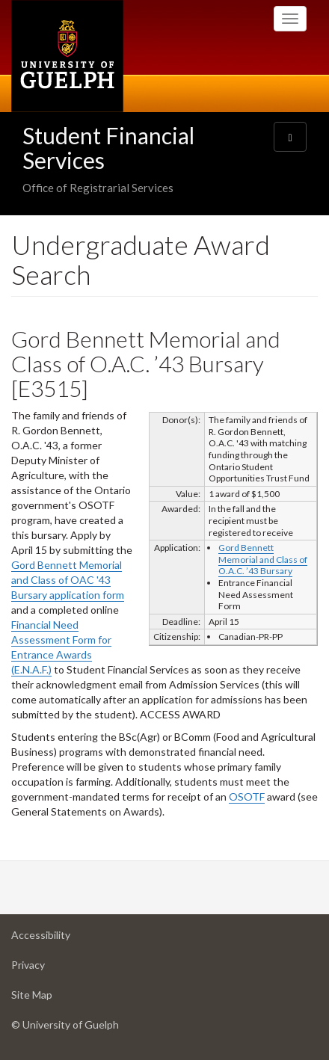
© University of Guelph (65, 1024)
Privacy (51, 968)
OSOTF (247, 796)
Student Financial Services (108, 147)
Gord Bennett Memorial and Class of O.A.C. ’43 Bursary (262, 559)
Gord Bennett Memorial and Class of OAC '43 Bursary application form (67, 579)
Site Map (55, 998)
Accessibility (64, 938)
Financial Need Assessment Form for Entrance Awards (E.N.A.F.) (61, 647)
